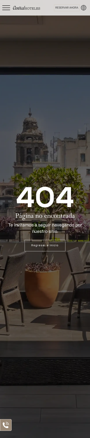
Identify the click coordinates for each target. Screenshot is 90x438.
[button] (84, 8)
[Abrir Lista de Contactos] (6, 425)
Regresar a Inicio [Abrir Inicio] (45, 245)
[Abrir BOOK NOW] (67, 7)
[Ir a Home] (26, 8)
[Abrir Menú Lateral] (6, 7)
